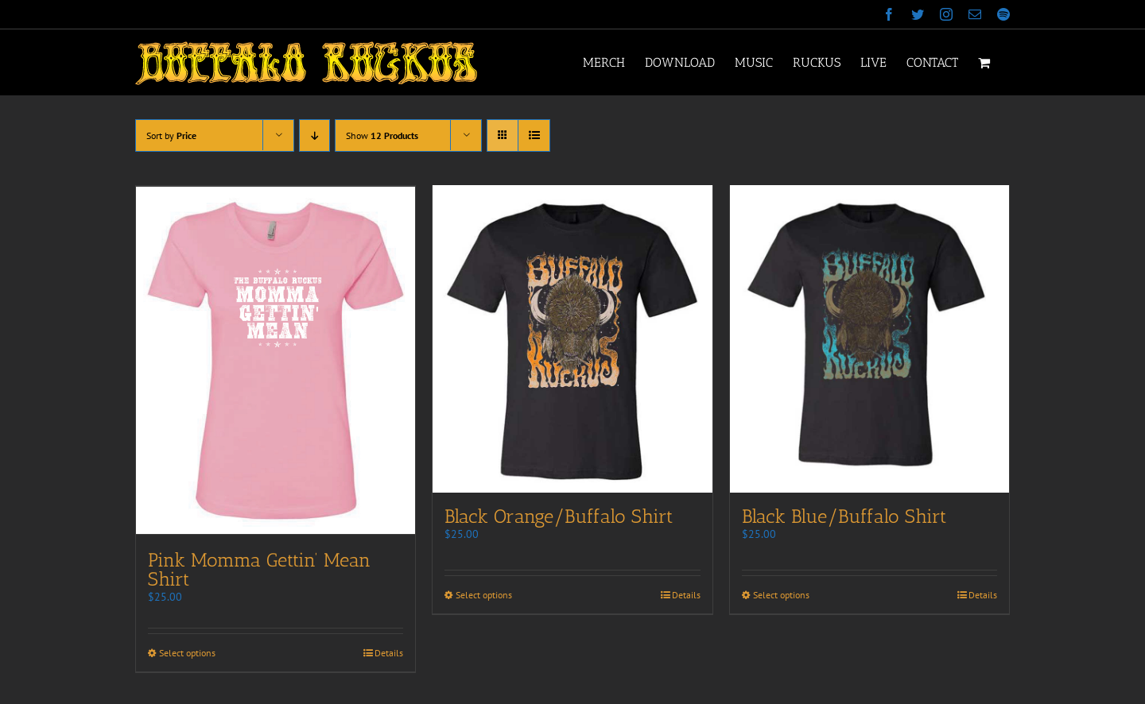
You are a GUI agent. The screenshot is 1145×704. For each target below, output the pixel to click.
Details (389, 652)
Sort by (171, 135)
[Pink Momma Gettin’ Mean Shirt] (275, 360)
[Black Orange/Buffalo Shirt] (572, 339)
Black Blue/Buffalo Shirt (844, 518)
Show (382, 135)
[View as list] (533, 135)
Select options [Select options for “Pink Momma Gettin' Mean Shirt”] (187, 652)
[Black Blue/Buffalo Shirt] (869, 339)
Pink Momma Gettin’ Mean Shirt (259, 568)
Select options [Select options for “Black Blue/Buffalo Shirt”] (781, 597)
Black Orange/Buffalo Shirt (558, 518)
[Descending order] (314, 135)
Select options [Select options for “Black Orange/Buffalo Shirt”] (484, 597)
